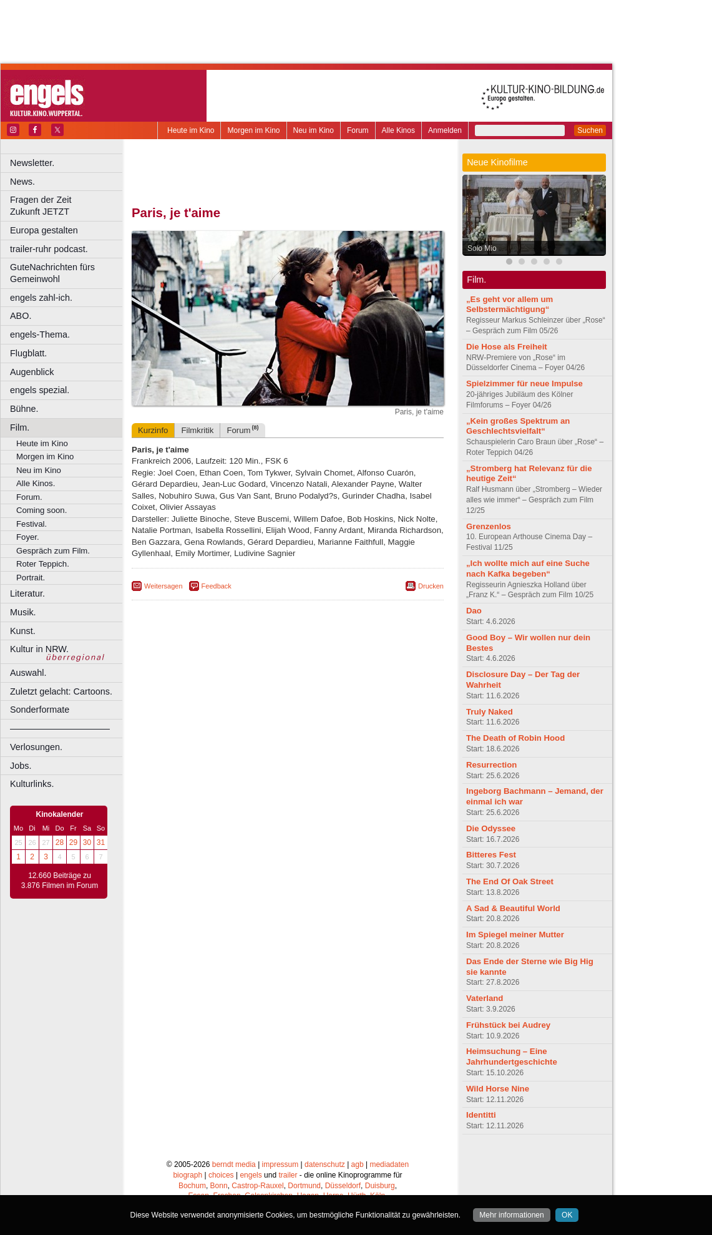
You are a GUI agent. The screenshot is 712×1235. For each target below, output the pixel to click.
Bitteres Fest (491, 854)
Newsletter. (32, 163)
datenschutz (325, 1164)
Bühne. (24, 409)
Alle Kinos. (35, 483)
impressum (280, 1164)
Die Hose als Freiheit (506, 346)
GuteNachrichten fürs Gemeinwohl (52, 273)
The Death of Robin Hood (515, 738)
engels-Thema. (40, 334)
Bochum (192, 1185)
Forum (358, 130)
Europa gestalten (44, 230)
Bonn (219, 1185)
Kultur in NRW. (39, 649)
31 (101, 842)
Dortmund (304, 1185)
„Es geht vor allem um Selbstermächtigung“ (509, 305)
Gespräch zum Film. (53, 550)
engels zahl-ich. (41, 298)
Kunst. (23, 631)
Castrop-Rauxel (257, 1185)
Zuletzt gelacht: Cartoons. (61, 691)
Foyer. (27, 537)
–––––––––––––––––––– (60, 728)
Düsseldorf (343, 1185)
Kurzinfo (153, 430)
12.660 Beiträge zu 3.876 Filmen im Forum (59, 880)
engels (250, 1175)
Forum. (29, 497)
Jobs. (20, 766)
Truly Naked (489, 711)
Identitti (481, 1115)
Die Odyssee (490, 828)
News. (22, 182)
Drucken (431, 586)
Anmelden (445, 130)
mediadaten (389, 1164)
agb (357, 1164)
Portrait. (30, 577)
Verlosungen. (36, 747)
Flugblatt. (28, 353)
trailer (287, 1175)
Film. (19, 427)
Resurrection (491, 764)
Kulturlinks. (32, 784)
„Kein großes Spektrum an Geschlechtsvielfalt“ (518, 426)
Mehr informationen (511, 1215)
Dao (474, 610)
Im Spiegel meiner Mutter (515, 934)
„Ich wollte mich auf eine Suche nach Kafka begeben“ (528, 568)
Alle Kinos (398, 130)
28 (60, 842)
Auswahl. (28, 673)
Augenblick (32, 372)
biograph (187, 1175)
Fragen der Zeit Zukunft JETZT (67, 206)
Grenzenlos (488, 526)
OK (567, 1215)
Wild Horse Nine (497, 1088)
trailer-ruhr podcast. (49, 249)
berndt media (234, 1164)
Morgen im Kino (253, 130)
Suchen (590, 130)
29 (73, 842)
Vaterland (484, 998)
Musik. (23, 612)
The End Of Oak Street (510, 881)
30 (87, 842)
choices (221, 1175)
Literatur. (27, 593)
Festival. (31, 524)
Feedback (217, 586)
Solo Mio (482, 248)
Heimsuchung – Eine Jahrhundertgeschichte (511, 1057)
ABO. (20, 316)
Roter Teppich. (42, 564)
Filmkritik (197, 430)
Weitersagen (163, 586)
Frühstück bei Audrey (508, 1025)
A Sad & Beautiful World (513, 908)
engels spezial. (39, 390)
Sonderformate (39, 710)
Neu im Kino (313, 130)
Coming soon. (41, 510)
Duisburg (380, 1185)
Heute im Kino (190, 130)
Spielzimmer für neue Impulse (524, 383)
